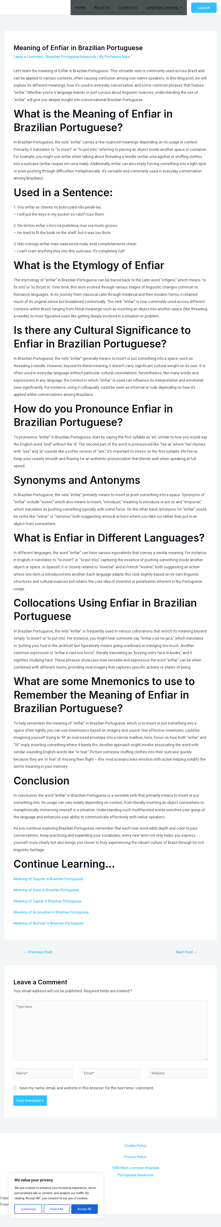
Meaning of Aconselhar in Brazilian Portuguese (53, 912)
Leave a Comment (29, 56)
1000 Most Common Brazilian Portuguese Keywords (135, 1180)
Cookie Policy (135, 1151)
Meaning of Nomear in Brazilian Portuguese (51, 923)
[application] (180, 7)
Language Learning (164, 7)
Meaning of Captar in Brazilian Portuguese (49, 901)
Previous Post (39, 952)
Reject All (56, 1209)
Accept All (84, 1209)
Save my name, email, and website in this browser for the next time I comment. (86, 1093)
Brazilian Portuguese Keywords (74, 56)
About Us (104, 7)
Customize (28, 1209)
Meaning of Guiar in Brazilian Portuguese (48, 890)
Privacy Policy (135, 1162)
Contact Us (129, 7)
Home (83, 7)
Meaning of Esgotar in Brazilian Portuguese (50, 878)
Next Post (185, 952)
